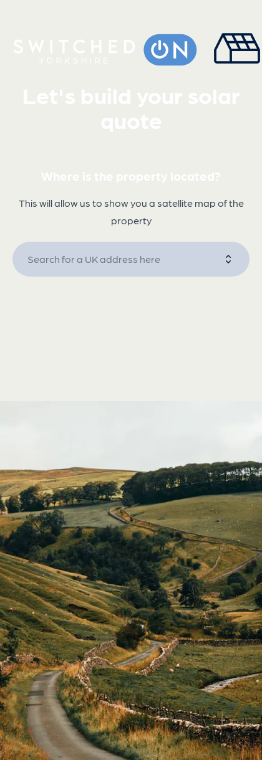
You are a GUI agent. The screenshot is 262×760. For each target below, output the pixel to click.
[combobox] (124, 259)
